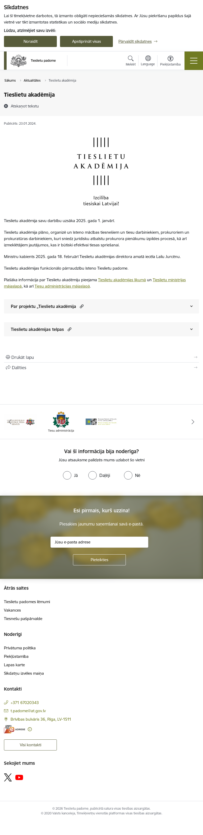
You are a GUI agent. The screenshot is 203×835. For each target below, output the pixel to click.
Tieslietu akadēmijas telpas (37, 329)
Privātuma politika (20, 647)
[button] (81, 306)
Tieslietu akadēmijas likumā (122, 279)
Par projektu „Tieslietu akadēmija (43, 306)
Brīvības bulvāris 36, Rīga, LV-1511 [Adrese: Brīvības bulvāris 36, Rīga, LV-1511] (41, 719)
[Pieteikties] (99, 559)
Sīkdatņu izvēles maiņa (24, 673)
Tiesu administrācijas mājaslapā (62, 286)
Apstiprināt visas (86, 41)
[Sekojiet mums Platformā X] (8, 777)
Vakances (12, 610)
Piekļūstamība (16, 656)
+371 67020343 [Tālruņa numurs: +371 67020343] (25, 702)
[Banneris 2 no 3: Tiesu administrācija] (61, 421)
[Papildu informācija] (30, 729)
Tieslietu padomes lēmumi (27, 601)
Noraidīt (31, 41)
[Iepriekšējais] (10, 422)
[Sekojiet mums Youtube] (19, 777)
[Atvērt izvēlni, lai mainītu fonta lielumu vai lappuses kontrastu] (170, 61)
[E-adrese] (14, 729)
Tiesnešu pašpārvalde (23, 618)
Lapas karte (14, 664)
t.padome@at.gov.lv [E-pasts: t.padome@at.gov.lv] (28, 710)
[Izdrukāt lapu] (101, 357)
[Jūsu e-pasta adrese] (99, 542)
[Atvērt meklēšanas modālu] (130, 61)
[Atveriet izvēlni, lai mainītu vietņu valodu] (148, 61)
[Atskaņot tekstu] (25, 106)
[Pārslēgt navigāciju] (193, 60)
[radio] (70, 475)
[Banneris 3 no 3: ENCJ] (101, 421)
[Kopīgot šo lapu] (101, 368)
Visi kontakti (30, 744)
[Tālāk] (193, 422)
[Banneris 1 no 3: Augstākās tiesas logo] (20, 421)
